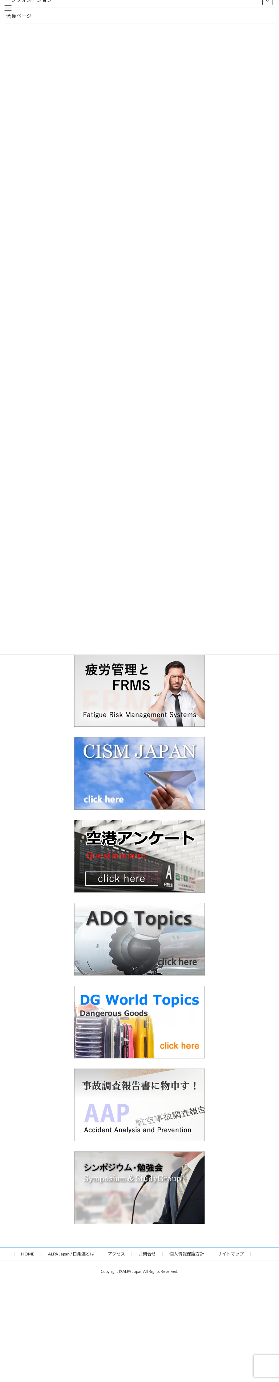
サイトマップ (231, 1254)
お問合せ (147, 1254)
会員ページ (19, 16)
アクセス (116, 1254)
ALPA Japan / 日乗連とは (71, 1254)
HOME (28, 1254)
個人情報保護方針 (186, 1254)
